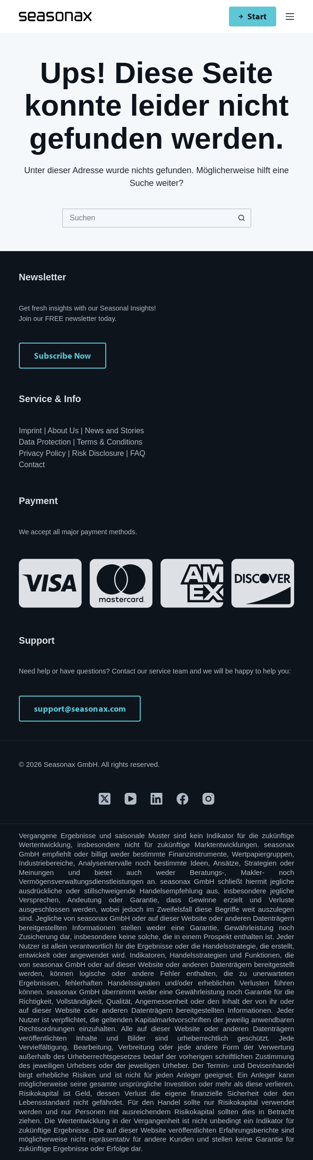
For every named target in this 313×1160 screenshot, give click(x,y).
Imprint (30, 431)
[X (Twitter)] (104, 799)
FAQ (137, 453)
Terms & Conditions (110, 442)
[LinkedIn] (156, 799)
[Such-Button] (241, 218)
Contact (32, 465)
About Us (63, 431)
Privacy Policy (42, 453)
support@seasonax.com (80, 708)
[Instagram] (208, 799)
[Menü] (290, 16)
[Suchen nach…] (147, 218)
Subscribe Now (63, 355)
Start (252, 16)
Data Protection (45, 442)
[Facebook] (182, 799)
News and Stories (114, 431)
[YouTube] (130, 799)
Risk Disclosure (98, 453)
